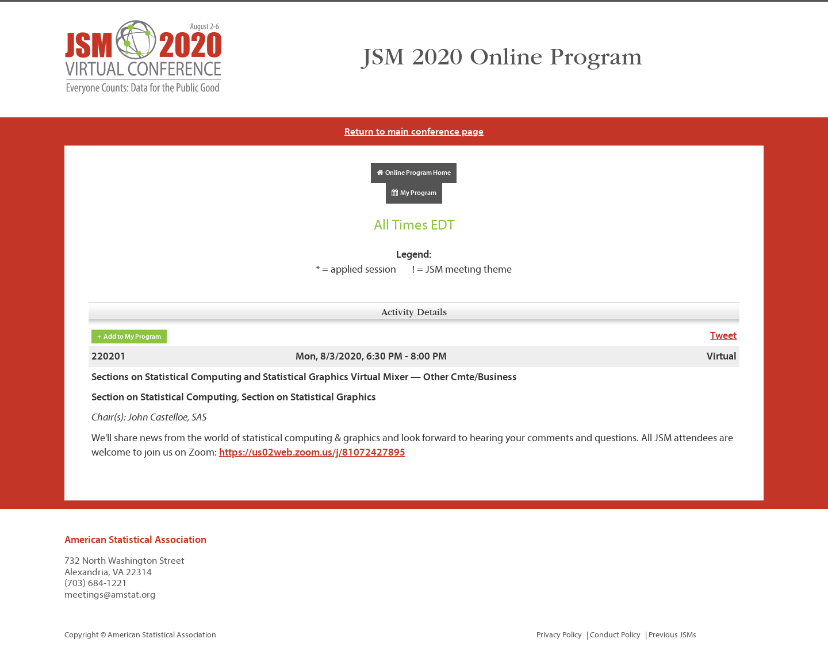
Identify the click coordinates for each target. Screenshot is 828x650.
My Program (414, 193)
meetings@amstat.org (110, 594)
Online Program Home (414, 173)
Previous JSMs (672, 635)
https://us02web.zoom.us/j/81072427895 (312, 452)
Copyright (81, 635)
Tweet (723, 336)
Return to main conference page (414, 131)
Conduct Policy (615, 635)
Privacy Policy (559, 635)
